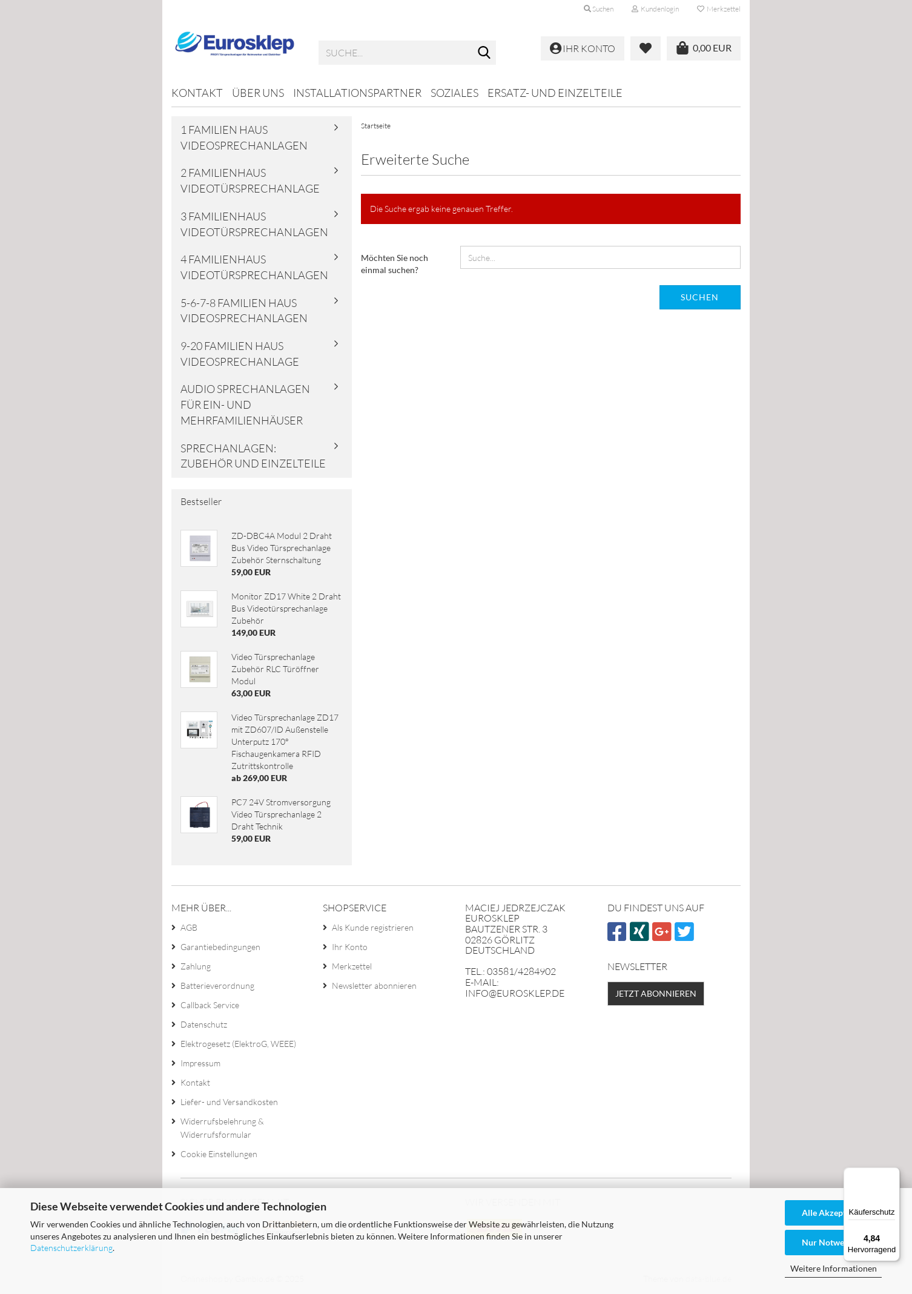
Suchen (700, 297)
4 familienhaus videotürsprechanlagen (254, 267)
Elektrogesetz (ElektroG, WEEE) (238, 1043)
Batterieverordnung (217, 985)
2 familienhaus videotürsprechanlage (250, 180)
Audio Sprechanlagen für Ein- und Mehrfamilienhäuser (245, 404)
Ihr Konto (350, 947)
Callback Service (209, 1005)
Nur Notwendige (833, 1242)
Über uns (258, 92)
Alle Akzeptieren (833, 1212)
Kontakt (197, 92)
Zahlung (195, 966)
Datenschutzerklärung (71, 1248)
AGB (188, 927)
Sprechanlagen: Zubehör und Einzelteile (253, 455)
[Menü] (892, 1174)
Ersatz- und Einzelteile (555, 92)
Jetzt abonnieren (655, 993)
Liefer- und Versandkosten (229, 1102)
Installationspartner (357, 92)
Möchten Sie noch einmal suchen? (394, 264)
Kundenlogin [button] (655, 8)
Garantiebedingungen (220, 947)
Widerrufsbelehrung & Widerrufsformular (222, 1128)
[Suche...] (484, 53)
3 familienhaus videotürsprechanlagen (254, 224)
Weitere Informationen (833, 1268)
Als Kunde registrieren (373, 927)
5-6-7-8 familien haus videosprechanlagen (244, 310)
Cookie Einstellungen (218, 1154)
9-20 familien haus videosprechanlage (239, 353)
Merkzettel (719, 8)
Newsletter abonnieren (374, 985)
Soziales (454, 92)
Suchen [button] (598, 8)
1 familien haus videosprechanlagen (244, 137)
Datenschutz (203, 1024)
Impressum (200, 1063)
